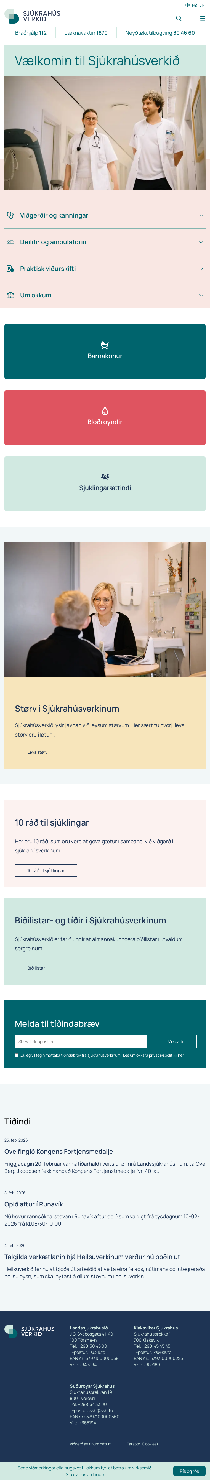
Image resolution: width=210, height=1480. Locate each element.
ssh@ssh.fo (101, 1410)
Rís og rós (189, 1471)
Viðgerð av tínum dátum (90, 1443)
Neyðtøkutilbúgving (160, 32)
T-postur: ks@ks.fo (152, 1352)
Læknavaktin (86, 32)
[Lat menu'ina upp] (198, 18)
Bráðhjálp (31, 32)
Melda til (176, 1041)
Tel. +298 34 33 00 (88, 1404)
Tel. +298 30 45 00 (88, 1346)
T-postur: (79, 1410)
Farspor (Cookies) (142, 1443)
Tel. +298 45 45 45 (152, 1346)
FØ (194, 5)
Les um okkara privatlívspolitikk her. (154, 1055)
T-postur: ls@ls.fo (87, 1352)
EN (201, 5)
